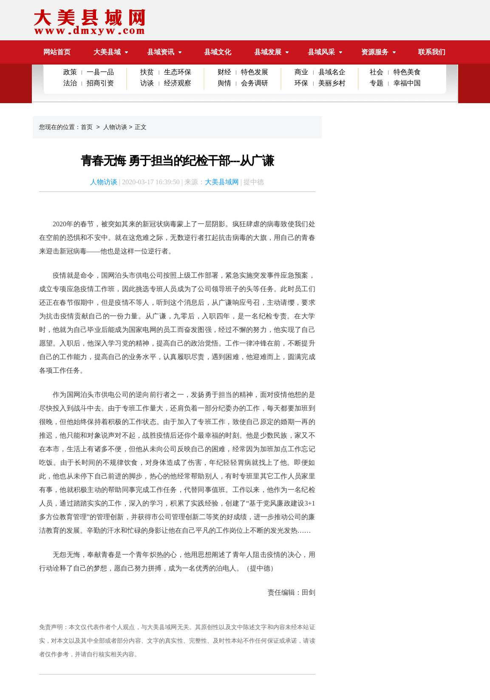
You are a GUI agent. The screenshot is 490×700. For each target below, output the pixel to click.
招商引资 (100, 83)
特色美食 (407, 72)
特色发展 (254, 72)
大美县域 (110, 52)
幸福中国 (407, 83)
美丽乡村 (332, 83)
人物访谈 (115, 127)
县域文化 (217, 52)
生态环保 (177, 72)
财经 (224, 72)
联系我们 (431, 52)
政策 (70, 72)
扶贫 (147, 72)
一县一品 (100, 72)
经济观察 (177, 83)
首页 (87, 127)
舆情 (224, 83)
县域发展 (267, 52)
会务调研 (254, 83)
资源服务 (374, 52)
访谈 (147, 83)
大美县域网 (222, 182)
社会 (376, 72)
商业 (301, 72)
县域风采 (321, 52)
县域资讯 (160, 52)
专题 (376, 83)
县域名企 (332, 72)
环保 (301, 83)
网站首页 (57, 52)
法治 (70, 83)
